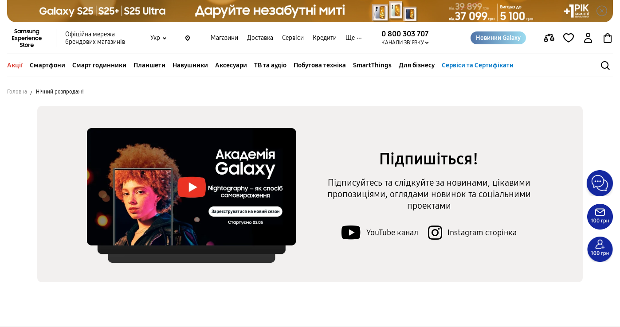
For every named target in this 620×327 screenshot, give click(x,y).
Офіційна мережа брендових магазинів (95, 38)
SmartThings (372, 65)
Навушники (190, 65)
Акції (15, 65)
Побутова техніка (320, 65)
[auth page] (588, 38)
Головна (17, 92)
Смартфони (47, 65)
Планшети (149, 65)
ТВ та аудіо (270, 65)
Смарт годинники (99, 65)
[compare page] (549, 38)
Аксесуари (231, 65)
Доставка (260, 38)
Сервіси (293, 38)
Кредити (325, 38)
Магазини (224, 38)
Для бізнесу (417, 65)
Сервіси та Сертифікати (478, 65)
